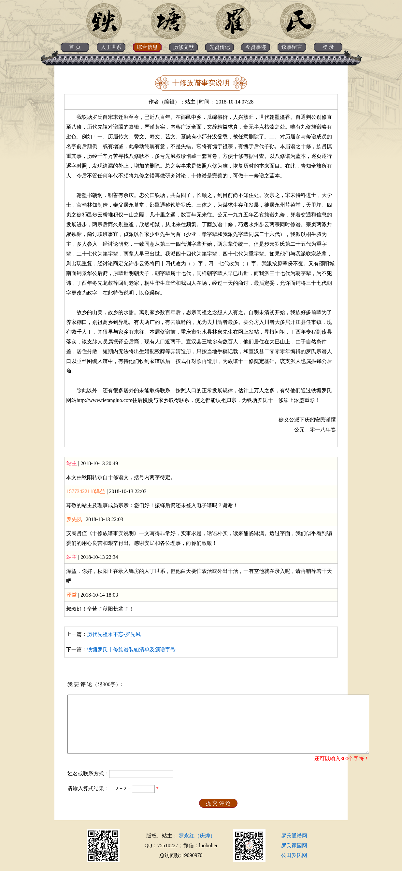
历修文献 (183, 47)
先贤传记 (219, 47)
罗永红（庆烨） (197, 835)
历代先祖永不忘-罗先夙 (114, 634)
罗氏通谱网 (294, 835)
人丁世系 (111, 47)
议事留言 (291, 47)
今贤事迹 (255, 47)
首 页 (75, 47)
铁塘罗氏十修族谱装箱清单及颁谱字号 (131, 649)
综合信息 (147, 47)
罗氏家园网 (294, 845)
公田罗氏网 (294, 855)
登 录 (328, 47)
